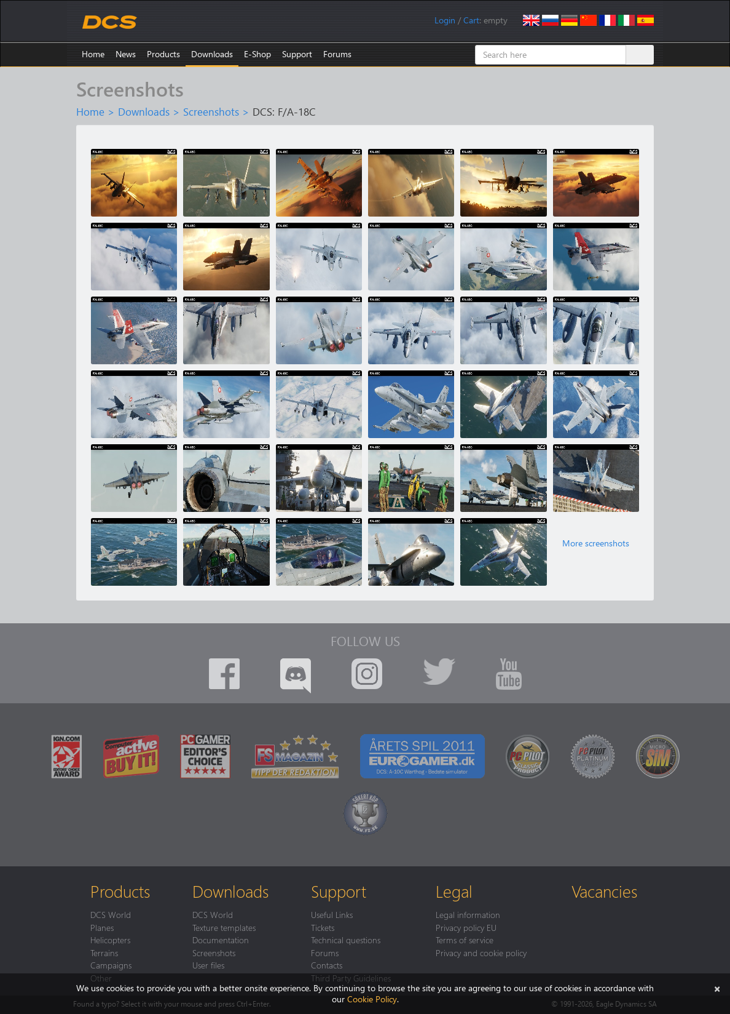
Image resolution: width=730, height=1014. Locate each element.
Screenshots (211, 111)
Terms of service (464, 939)
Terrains (104, 952)
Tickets (322, 927)
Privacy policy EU (466, 927)
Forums (337, 54)
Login (444, 20)
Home (93, 54)
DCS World (110, 914)
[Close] (717, 988)
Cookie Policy (372, 999)
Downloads (212, 54)
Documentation (220, 939)
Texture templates (224, 927)
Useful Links (332, 914)
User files (208, 964)
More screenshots (595, 543)
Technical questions (345, 939)
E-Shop (257, 54)
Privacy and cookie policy (481, 952)
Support (297, 54)
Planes (102, 927)
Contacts (326, 964)
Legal (454, 891)
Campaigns (110, 964)
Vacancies (604, 891)
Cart (471, 20)
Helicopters (110, 939)
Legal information (468, 914)
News (126, 54)
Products (163, 54)
